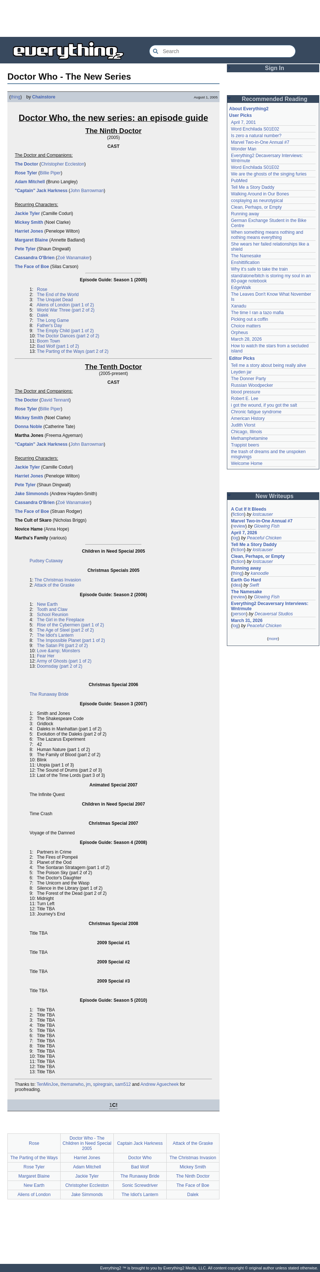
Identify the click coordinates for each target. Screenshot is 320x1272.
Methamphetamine (249, 438)
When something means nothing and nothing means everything (267, 235)
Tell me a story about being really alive (268, 365)
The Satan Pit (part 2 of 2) (62, 645)
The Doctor (26, 164)
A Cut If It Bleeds (248, 509)
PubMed (239, 180)
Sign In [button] (274, 68)
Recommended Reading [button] (274, 99)
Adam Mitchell (30, 181)
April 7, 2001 (243, 122)
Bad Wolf (140, 1167)
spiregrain (103, 1084)
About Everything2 (249, 108)
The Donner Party (248, 378)
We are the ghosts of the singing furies (269, 174)
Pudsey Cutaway (46, 560)
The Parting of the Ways (34, 1157)
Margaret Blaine (31, 240)
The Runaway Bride (49, 694)
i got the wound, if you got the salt (264, 405)
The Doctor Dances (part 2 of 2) (68, 335)
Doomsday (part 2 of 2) (59, 666)
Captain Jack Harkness (140, 1143)
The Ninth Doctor (193, 1176)
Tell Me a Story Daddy (252, 187)
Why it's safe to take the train (259, 269)
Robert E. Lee (244, 398)
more (273, 638)
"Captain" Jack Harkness (41, 190)
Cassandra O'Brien (35, 257)
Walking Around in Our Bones (260, 194)
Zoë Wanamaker (73, 257)
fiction (238, 514)
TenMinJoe (47, 1084)
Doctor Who (140, 1157)
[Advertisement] (160, 18)
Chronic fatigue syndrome (256, 411)
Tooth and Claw (52, 609)
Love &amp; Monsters (58, 650)
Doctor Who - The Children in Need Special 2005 (86, 1143)
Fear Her (45, 655)
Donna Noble (28, 426)
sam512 (123, 1084)
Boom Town (48, 341)
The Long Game (53, 320)
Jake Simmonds (31, 493)
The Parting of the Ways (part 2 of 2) (73, 351)
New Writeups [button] (275, 496)
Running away (245, 213)
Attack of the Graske (54, 585)
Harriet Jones (29, 231)
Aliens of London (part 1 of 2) (65, 304)
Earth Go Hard (246, 580)
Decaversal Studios (274, 613)
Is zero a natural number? (256, 135)
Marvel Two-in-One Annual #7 (260, 142)
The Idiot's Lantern (55, 635)
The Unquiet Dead (55, 299)
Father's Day (49, 325)
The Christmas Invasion (57, 580)
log (235, 538)
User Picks (240, 115)
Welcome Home (246, 463)
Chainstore (43, 97)
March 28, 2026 (246, 339)
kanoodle (260, 573)
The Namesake (246, 255)
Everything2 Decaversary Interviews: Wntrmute (269, 606)
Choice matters (246, 326)
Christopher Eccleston (62, 164)
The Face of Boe (32, 266)
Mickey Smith (29, 222)
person (239, 613)
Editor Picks (242, 358)
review (238, 526)
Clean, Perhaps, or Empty (256, 207)
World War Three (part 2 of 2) (66, 310)
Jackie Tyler (27, 213)
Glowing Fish (266, 526)
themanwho (72, 1084)
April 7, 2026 (244, 532)
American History (248, 418)
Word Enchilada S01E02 (255, 129)
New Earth (47, 604)
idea (236, 585)
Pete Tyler (25, 248)
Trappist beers (245, 445)
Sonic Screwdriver (140, 1185)
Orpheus (239, 332)
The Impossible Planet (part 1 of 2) (71, 640)
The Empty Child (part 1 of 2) (65, 330)
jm (88, 1084)
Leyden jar (241, 372)
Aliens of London (33, 1194)
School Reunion (52, 614)
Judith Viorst (243, 425)
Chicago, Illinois (246, 431)
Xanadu (238, 306)
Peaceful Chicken (264, 538)
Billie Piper (50, 172)
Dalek (42, 315)
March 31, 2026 (246, 620)
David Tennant (55, 400)
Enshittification (245, 262)
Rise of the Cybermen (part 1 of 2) (70, 625)
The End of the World (58, 294)
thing (15, 97)
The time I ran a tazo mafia (257, 312)
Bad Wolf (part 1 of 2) (58, 346)
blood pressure (245, 392)
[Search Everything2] (222, 51)
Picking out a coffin (249, 319)
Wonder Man (243, 149)
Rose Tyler (26, 172)
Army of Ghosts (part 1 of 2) (64, 661)
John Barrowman (87, 190)
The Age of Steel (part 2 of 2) (65, 630)
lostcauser (263, 514)
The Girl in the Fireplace (60, 619)
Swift (254, 585)
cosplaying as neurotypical (257, 200)
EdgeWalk (241, 287)
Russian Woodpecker (252, 385)
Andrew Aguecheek (159, 1084)
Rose (42, 289)
